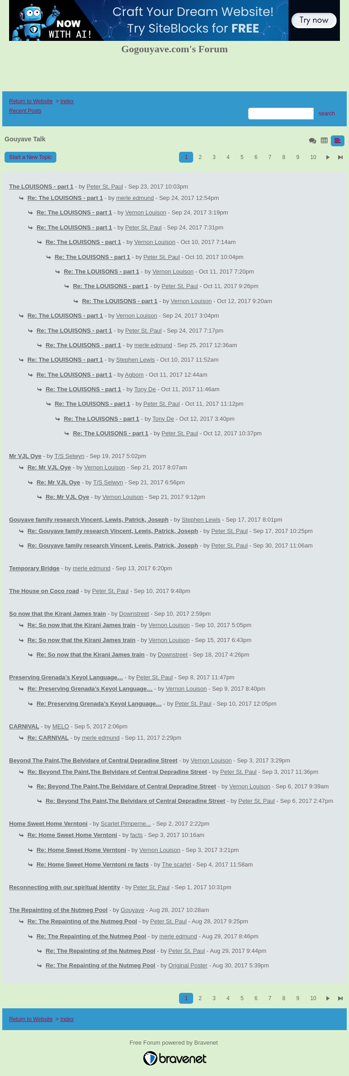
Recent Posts (25, 111)
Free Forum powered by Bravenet (174, 1042)
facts (136, 835)
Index (67, 101)
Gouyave (133, 910)
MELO (60, 726)
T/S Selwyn (70, 456)
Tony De (145, 389)
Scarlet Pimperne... (126, 823)
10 (313, 157)
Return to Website (31, 101)
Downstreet (134, 613)
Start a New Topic (30, 157)
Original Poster (188, 965)
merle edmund (135, 197)
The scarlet (176, 864)
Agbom (134, 374)
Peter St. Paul (105, 186)
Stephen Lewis (135, 359)
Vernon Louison (145, 212)
